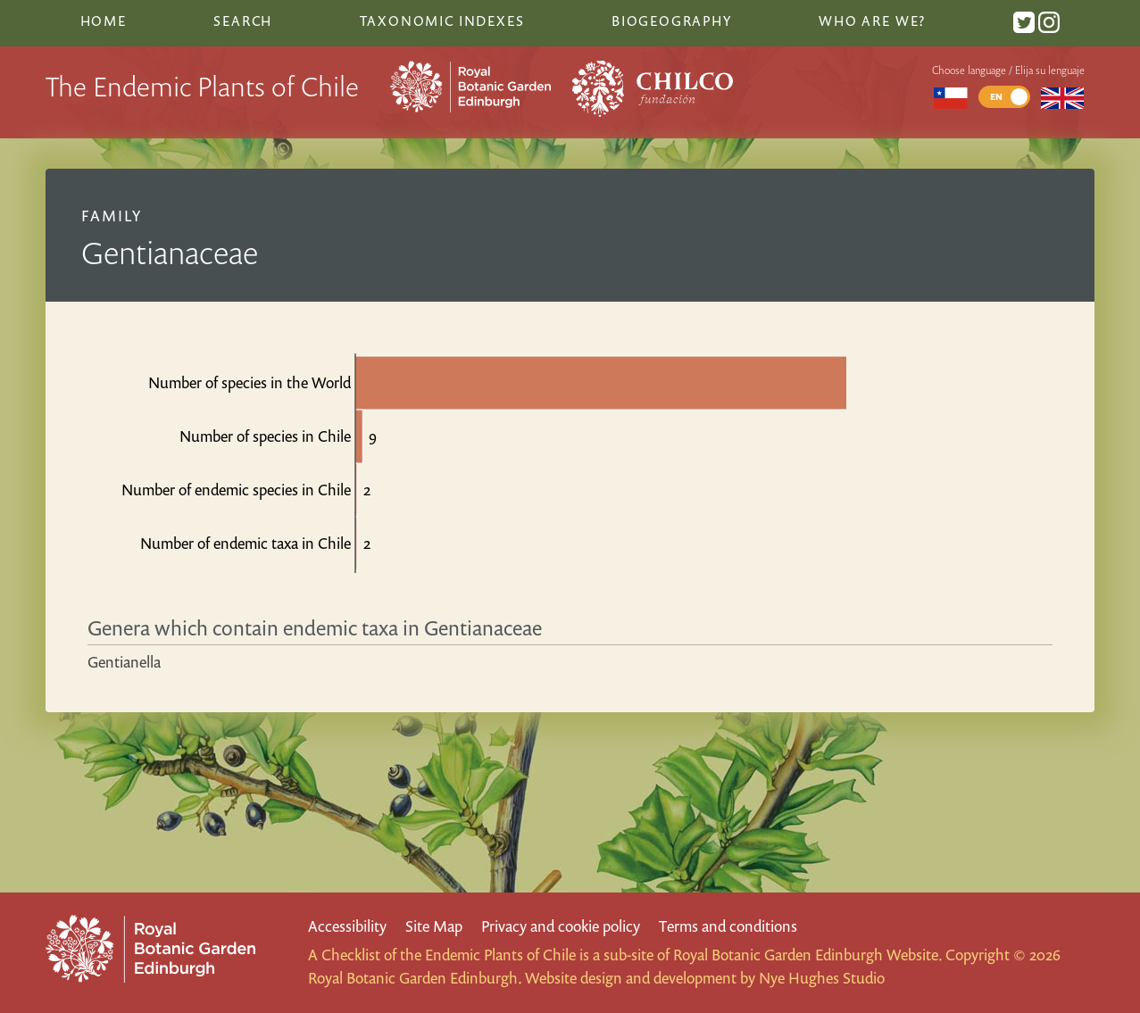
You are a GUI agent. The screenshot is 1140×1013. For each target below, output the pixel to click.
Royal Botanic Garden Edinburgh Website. (807, 954)
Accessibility (347, 926)
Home (103, 20)
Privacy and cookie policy (560, 926)
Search (242, 20)
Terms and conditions (728, 926)
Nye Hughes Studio (822, 977)
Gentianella (124, 662)
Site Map (433, 926)
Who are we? (872, 20)
